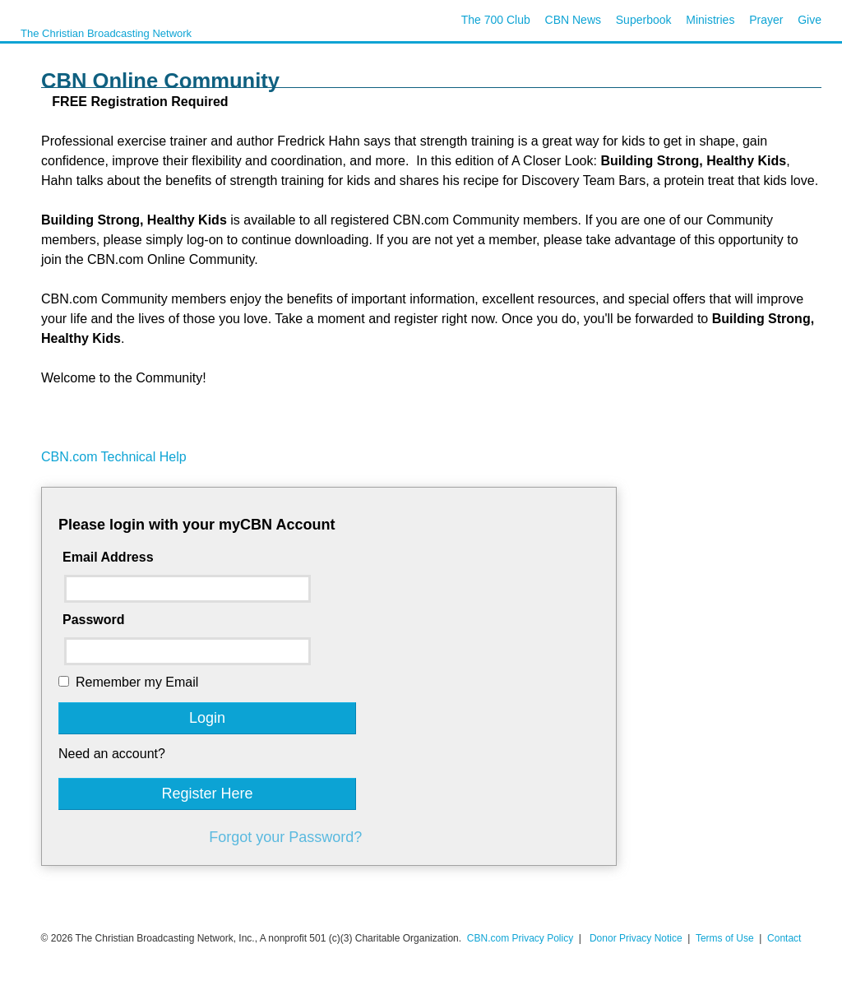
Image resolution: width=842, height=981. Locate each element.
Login (207, 718)
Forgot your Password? (285, 837)
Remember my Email (137, 682)
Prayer (766, 19)
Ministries (710, 19)
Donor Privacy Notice (636, 938)
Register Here (206, 793)
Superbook (644, 19)
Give (809, 19)
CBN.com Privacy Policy (520, 938)
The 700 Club (495, 19)
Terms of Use (726, 938)
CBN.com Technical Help (114, 457)
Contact (784, 938)
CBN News (573, 19)
